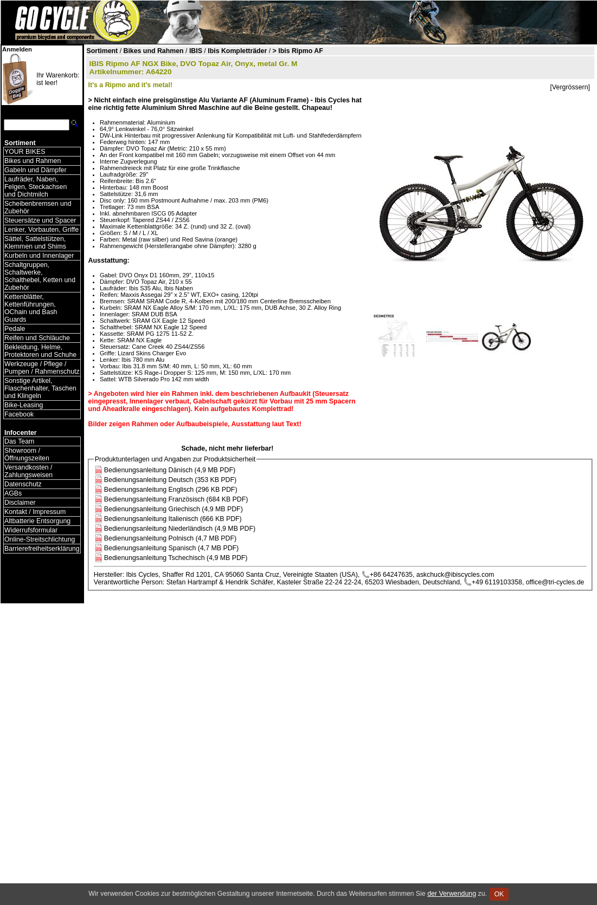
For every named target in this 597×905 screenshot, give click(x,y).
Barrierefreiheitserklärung (42, 548)
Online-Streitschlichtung (39, 539)
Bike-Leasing (23, 405)
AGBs (13, 493)
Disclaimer (20, 502)
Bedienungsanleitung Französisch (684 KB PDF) (176, 499)
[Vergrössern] (570, 87)
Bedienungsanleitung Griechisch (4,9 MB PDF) (173, 509)
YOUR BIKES (24, 151)
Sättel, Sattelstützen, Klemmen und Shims (35, 242)
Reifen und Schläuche (37, 338)
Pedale (14, 329)
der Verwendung (451, 893)
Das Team (19, 441)
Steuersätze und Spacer (40, 220)
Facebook (19, 414)
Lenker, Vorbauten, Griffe (41, 229)
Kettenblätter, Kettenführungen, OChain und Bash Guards (30, 308)
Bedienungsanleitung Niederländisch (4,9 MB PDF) (179, 528)
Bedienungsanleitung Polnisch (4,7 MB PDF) (170, 538)
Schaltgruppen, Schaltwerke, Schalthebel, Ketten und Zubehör (39, 276)
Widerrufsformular (30, 530)
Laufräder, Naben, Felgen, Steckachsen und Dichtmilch (35, 186)
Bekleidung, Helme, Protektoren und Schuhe (40, 351)
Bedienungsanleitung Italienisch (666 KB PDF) (173, 519)
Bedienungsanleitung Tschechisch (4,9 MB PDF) (176, 558)
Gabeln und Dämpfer (35, 170)
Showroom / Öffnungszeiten (26, 454)
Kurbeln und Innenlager (39, 255)
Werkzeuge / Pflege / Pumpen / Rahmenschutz (42, 367)
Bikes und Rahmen (32, 161)
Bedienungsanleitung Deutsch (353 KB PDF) (170, 480)
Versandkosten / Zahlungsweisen (28, 471)
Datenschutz (23, 484)
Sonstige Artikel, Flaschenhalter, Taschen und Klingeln (40, 388)
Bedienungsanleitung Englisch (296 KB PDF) (170, 489)
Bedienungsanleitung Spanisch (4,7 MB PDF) (171, 548)
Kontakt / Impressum (35, 512)
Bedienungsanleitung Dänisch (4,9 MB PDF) (169, 470)
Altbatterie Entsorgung (37, 521)
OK (499, 894)
